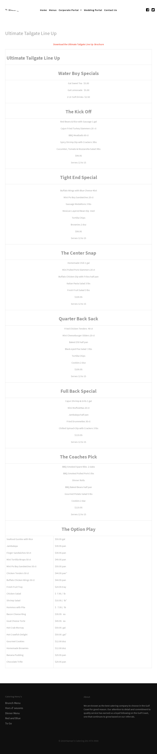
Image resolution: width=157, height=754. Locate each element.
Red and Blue (13, 718)
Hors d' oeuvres (14, 708)
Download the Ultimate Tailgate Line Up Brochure (78, 44)
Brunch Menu (13, 703)
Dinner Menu (12, 713)
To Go (8, 723)
